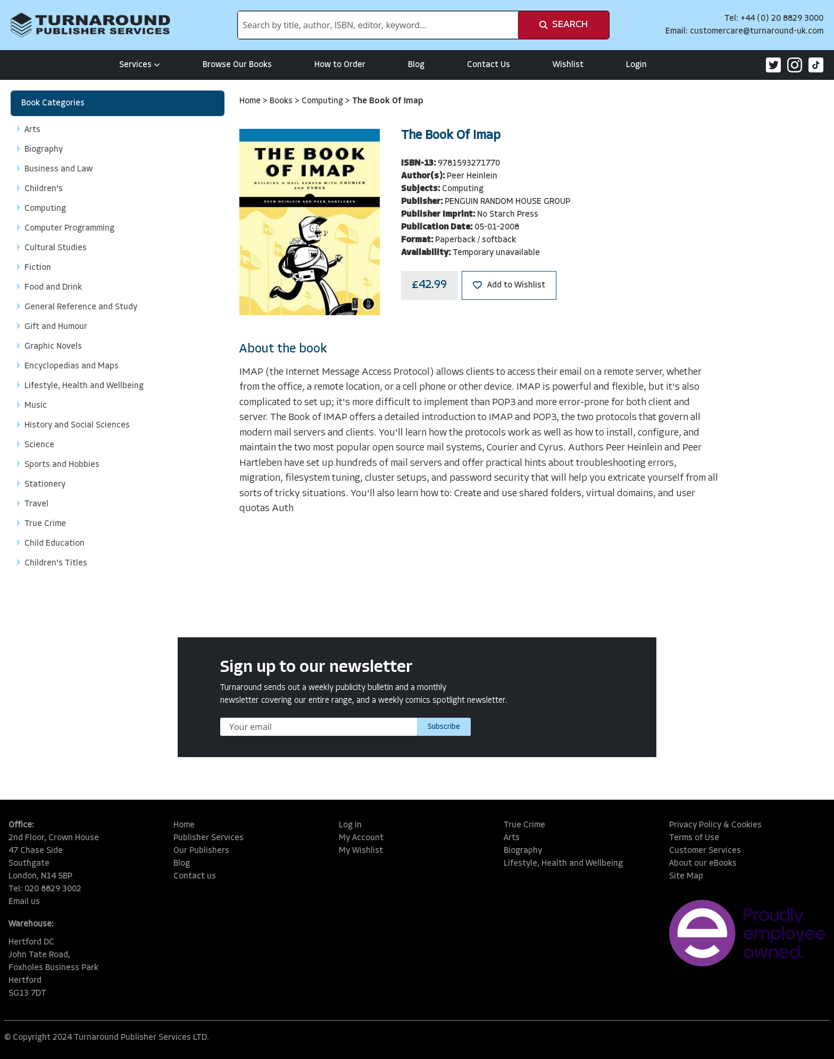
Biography (523, 851)
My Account (361, 838)
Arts (512, 838)
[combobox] (378, 25)
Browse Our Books (237, 65)
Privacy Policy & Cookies (715, 825)
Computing (323, 101)
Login (636, 65)
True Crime (524, 825)
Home (251, 101)
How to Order (339, 65)
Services (139, 65)
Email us (24, 902)
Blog (416, 65)
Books (282, 101)
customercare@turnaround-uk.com (756, 31)
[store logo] (90, 25)
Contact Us (488, 65)
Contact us (194, 876)
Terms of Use (694, 838)
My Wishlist (361, 851)
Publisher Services (208, 838)
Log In (350, 825)
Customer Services (705, 851)
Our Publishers (201, 851)
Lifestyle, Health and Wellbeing (563, 863)
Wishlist (568, 65)
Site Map (686, 876)
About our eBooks (703, 863)
